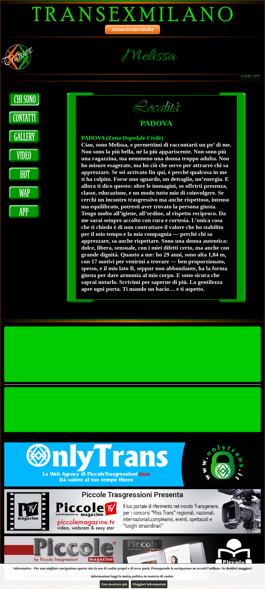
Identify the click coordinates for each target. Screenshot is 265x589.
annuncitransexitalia (132, 29)
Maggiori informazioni (149, 584)
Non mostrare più (114, 584)
